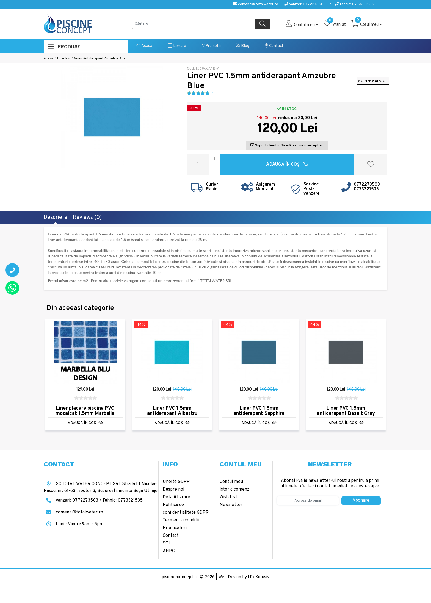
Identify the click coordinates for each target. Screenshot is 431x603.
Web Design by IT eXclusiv (243, 577)
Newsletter (231, 505)
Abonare (360, 500)
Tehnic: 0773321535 (354, 4)
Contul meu (231, 482)
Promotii (211, 46)
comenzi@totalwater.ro (255, 4)
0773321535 (366, 189)
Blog (242, 46)
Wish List (228, 497)
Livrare (177, 46)
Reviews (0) (87, 217)
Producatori (175, 528)
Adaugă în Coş (287, 164)
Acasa (144, 46)
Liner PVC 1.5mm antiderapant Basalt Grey (346, 411)
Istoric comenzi (235, 489)
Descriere (55, 217)
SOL (167, 543)
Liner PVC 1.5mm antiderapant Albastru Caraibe (172, 413)
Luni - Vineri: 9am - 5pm (73, 524)
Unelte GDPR (176, 482)
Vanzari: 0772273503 (305, 4)
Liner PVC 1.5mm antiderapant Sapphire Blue (258, 413)
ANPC (169, 551)
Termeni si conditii (181, 520)
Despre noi (173, 489)
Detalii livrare (176, 497)
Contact (274, 46)
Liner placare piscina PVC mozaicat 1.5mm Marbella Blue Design (85, 413)
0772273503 (367, 184)
